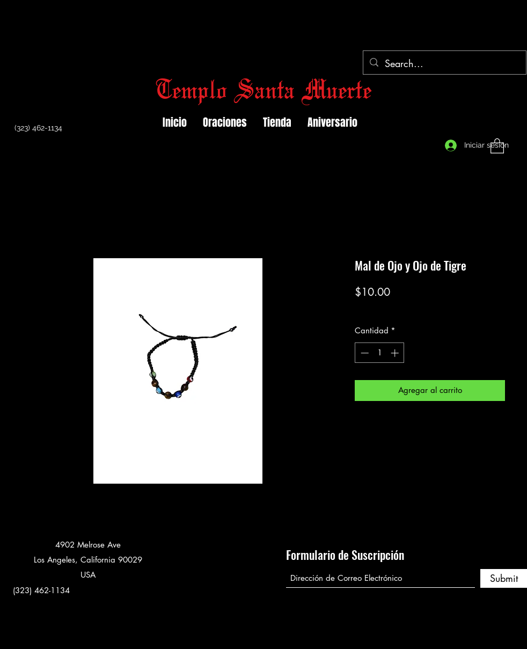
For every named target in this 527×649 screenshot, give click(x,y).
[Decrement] (363, 353)
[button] (497, 145)
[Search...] (444, 64)
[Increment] (396, 353)
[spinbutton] (380, 353)
